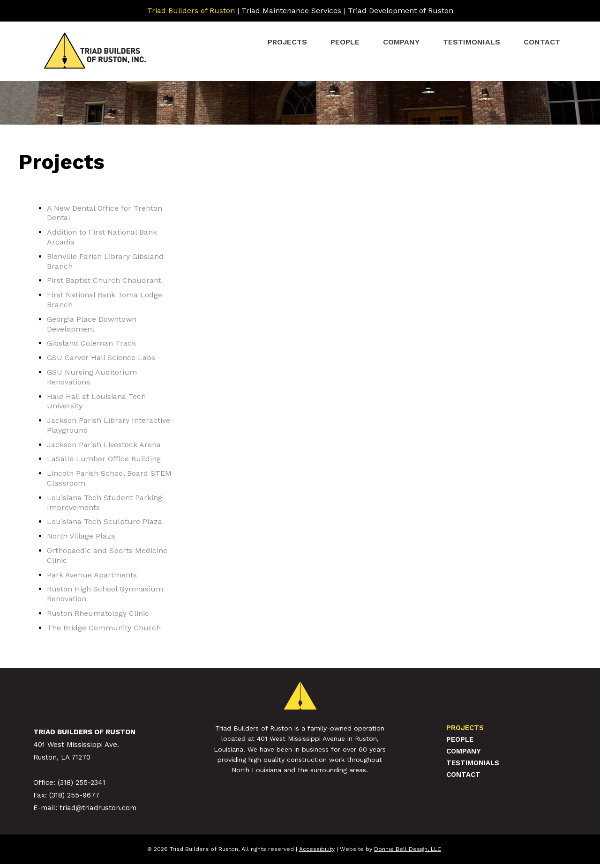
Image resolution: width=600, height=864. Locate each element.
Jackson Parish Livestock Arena (104, 444)
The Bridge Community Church (104, 627)
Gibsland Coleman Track (91, 343)
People (345, 42)
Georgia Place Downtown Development (91, 324)
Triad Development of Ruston (400, 10)
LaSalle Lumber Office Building (104, 458)
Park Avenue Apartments (92, 574)
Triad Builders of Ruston (191, 10)
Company (401, 42)
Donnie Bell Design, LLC (407, 849)
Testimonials (471, 42)
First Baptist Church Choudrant (104, 280)
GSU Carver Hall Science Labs (101, 357)
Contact (542, 42)
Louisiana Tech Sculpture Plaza (104, 521)
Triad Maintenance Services (291, 10)
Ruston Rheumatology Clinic (98, 613)
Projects (287, 42)
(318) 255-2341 (81, 782)
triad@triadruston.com (98, 808)
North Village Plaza (81, 536)
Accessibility (317, 849)
